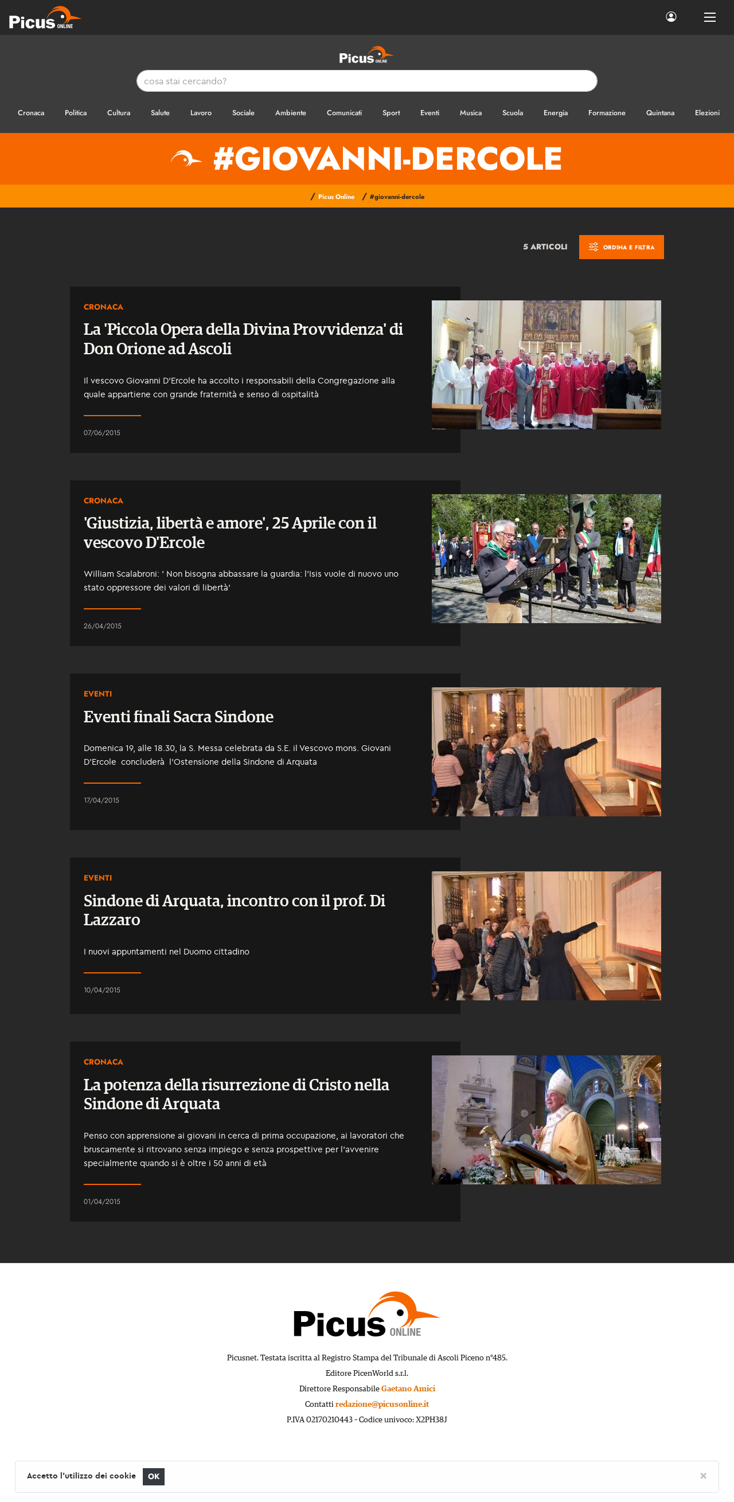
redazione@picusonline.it (382, 1405)
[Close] (703, 1475)
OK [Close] (154, 1476)
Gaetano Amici (408, 1389)
